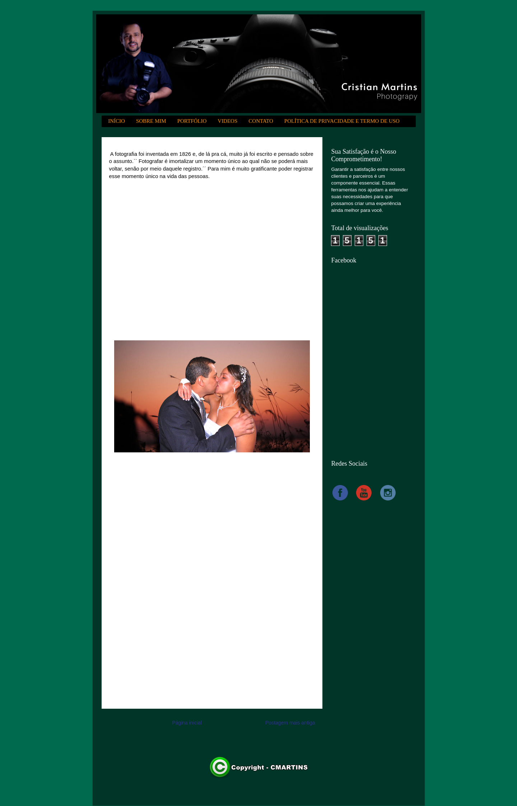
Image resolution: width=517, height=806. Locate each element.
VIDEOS (227, 121)
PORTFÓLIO (192, 121)
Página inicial (187, 723)
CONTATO (260, 121)
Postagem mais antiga (290, 723)
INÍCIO (116, 121)
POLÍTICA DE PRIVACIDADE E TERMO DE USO (342, 121)
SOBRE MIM (151, 121)
